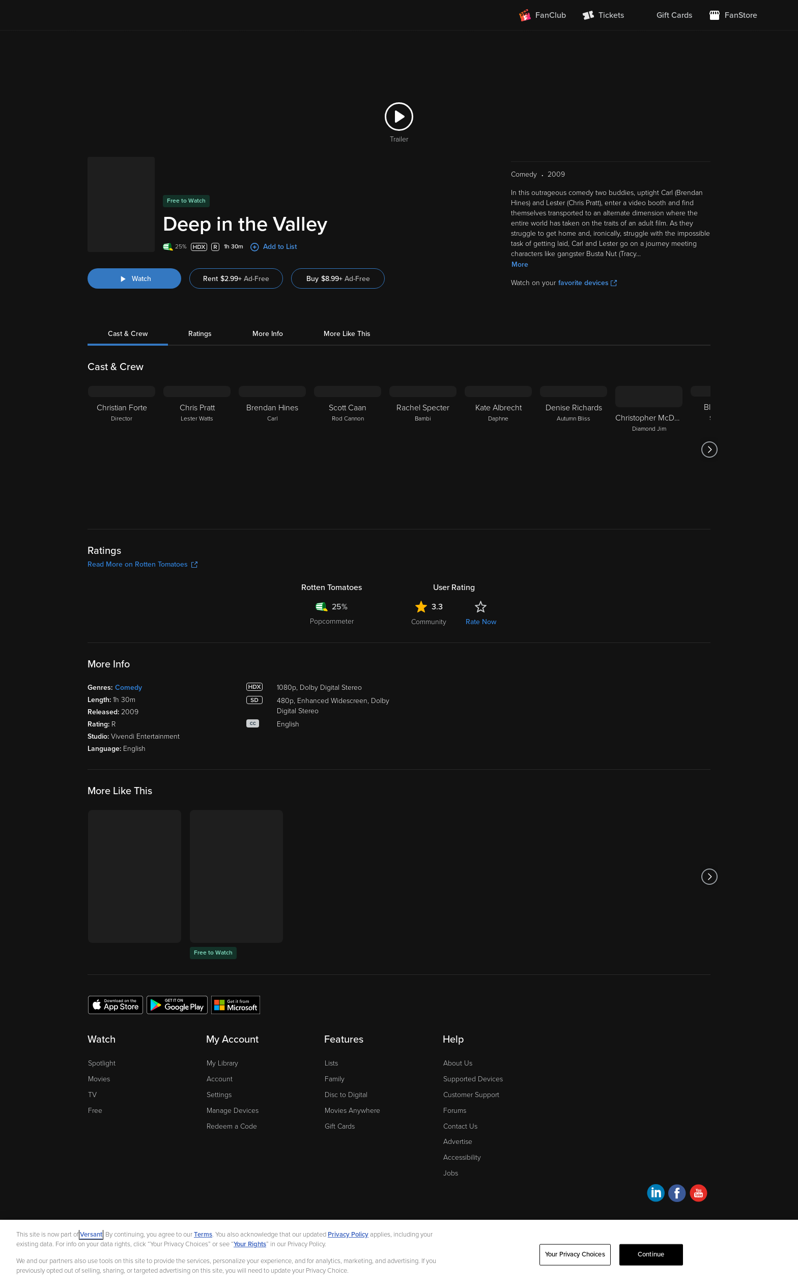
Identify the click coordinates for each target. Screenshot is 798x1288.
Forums (454, 1110)
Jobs (450, 1173)
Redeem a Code (232, 1126)
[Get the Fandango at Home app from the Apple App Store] (116, 1004)
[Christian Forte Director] (122, 449)
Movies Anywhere (352, 1110)
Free (95, 1110)
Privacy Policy (348, 1234)
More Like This (347, 333)
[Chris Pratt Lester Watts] (197, 449)
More (519, 264)
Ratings (200, 333)
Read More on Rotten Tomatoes (142, 564)
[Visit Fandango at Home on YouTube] (698, 1195)
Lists (331, 1063)
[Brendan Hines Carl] (272, 449)
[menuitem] (666, 15)
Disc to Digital (346, 1094)
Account (220, 1079)
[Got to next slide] (709, 449)
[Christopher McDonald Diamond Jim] (649, 449)
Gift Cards (340, 1126)
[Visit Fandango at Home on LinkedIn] (655, 1195)
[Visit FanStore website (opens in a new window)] (733, 15)
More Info (267, 333)
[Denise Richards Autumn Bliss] (573, 449)
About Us (457, 1063)
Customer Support (471, 1094)
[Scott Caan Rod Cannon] (348, 449)
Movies (99, 1079)
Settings (219, 1094)
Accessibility (462, 1157)
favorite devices (587, 282)
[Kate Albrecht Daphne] (498, 449)
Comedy (128, 687)
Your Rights (250, 1244)
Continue (651, 1254)
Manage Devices (233, 1110)
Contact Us (460, 1126)
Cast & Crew (128, 333)
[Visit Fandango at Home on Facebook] (677, 1195)
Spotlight (102, 1063)
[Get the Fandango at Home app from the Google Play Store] (177, 1004)
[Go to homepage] (103, 15)
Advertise (457, 1141)
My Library (222, 1063)
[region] (399, 1254)
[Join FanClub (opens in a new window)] (542, 15)
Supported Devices (473, 1079)
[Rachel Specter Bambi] (423, 449)
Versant (91, 1234)
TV (92, 1094)
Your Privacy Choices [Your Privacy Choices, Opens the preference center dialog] (575, 1254)
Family (335, 1079)
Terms (203, 1234)
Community (428, 622)
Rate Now (481, 622)
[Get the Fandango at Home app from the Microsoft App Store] (236, 1004)
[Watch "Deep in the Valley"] (134, 278)
